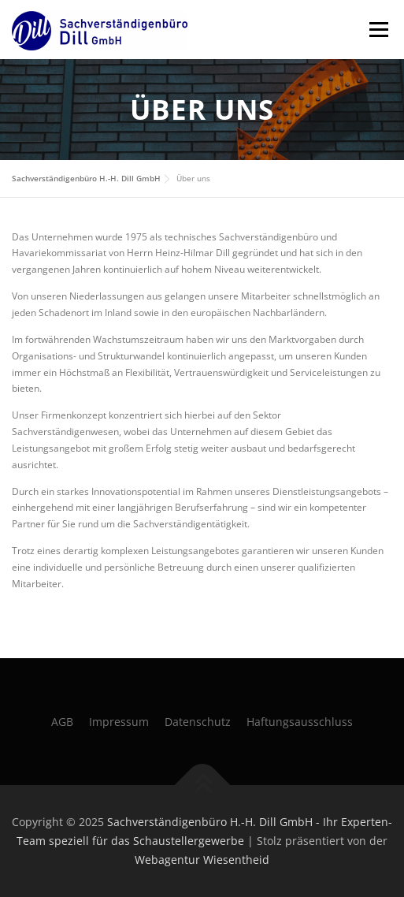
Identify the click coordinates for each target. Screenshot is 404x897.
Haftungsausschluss (299, 721)
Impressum (119, 721)
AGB (62, 721)
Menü (377, 29)
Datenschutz (198, 721)
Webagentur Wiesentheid (202, 859)
